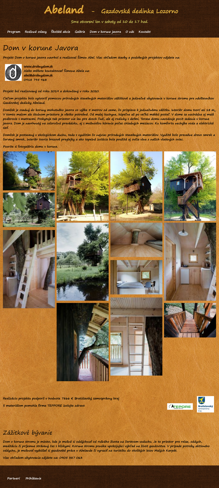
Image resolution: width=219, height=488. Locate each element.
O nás (130, 31)
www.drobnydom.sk (38, 66)
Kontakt (145, 31)
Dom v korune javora (105, 31)
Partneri (13, 478)
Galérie (80, 31)
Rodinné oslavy (36, 31)
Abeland (63, 9)
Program (13, 31)
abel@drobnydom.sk (38, 75)
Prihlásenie (33, 478)
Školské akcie (60, 31)
